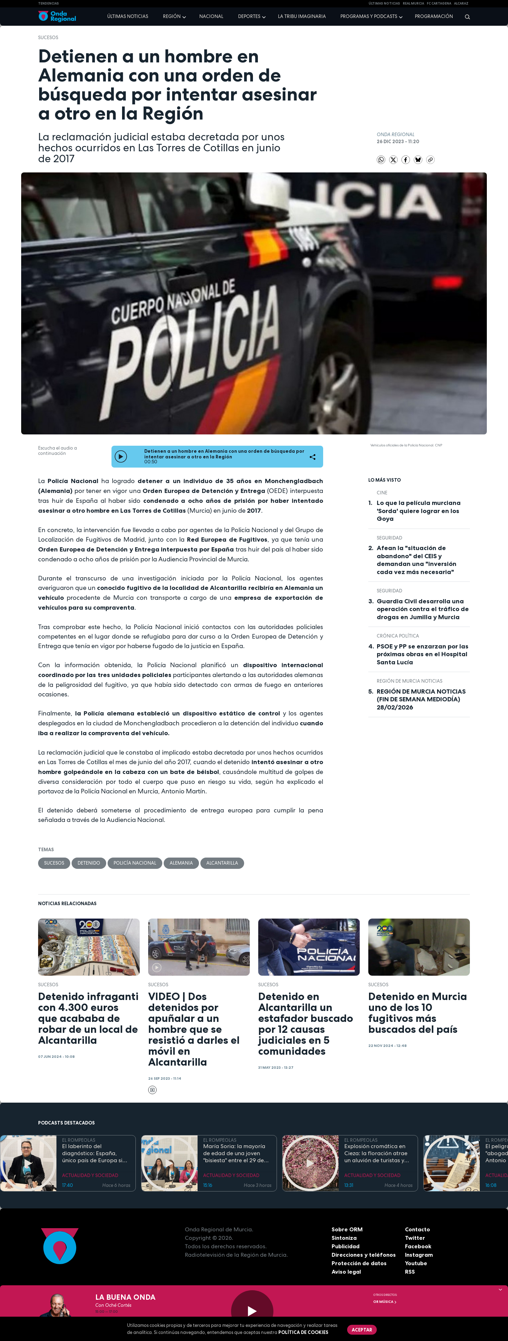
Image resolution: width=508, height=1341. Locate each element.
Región (172, 16)
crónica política (398, 636)
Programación (434, 16)
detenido (89, 863)
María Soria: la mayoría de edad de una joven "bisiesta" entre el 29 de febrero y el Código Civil (234, 1153)
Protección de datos (359, 1263)
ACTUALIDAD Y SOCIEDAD (90, 1175)
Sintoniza (344, 1237)
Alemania (181, 863)
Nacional (211, 16)
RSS (410, 1271)
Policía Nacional (135, 863)
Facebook (418, 1246)
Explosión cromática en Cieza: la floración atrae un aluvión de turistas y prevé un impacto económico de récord (375, 1153)
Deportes (249, 16)
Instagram (419, 1254)
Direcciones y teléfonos (364, 1254)
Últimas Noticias (384, 3)
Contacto (417, 1229)
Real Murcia (413, 3)
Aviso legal (346, 1271)
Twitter (415, 1237)
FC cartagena (439, 3)
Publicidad (345, 1246)
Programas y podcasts (368, 16)
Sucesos (48, 38)
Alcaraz (461, 3)
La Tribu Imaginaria (302, 16)
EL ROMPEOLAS (78, 1140)
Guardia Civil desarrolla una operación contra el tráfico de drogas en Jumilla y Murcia (423, 609)
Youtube (416, 1263)
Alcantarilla (222, 863)
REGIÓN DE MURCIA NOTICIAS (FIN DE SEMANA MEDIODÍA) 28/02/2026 (421, 699)
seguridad (389, 538)
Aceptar (362, 1330)
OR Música (385, 1301)
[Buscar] (465, 16)
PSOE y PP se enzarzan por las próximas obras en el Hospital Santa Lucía (422, 654)
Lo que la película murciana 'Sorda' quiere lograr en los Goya (419, 511)
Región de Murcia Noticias (409, 681)
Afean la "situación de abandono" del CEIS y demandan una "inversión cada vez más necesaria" (416, 560)
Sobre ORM (347, 1229)
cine (382, 493)
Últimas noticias (127, 16)
